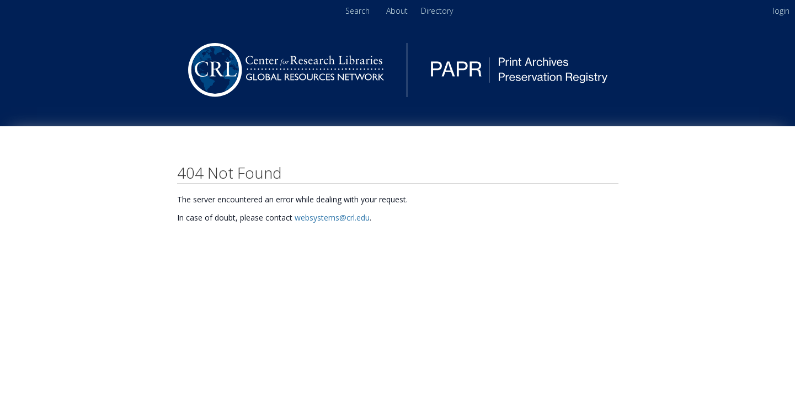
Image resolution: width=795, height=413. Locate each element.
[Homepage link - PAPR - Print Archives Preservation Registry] (397, 94)
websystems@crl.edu (332, 217)
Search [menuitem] (357, 11)
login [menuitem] (781, 11)
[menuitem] (437, 11)
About (398, 11)
